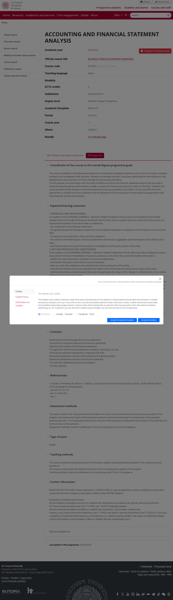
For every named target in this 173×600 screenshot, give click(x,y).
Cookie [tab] (19, 291)
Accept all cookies (148, 320)
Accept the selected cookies (122, 320)
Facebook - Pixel (86, 314)
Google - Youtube (64, 314)
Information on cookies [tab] (23, 304)
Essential (45, 314)
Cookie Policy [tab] (22, 297)
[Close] (160, 279)
